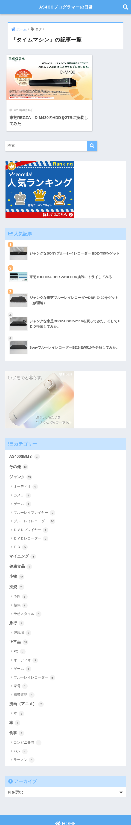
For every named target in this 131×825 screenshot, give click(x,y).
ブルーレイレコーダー (34, 503)
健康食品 (20, 549)
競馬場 (22, 615)
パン (21, 734)
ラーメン (24, 743)
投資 (16, 570)
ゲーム (22, 486)
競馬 (21, 588)
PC (20, 634)
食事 (16, 716)
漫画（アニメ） (26, 687)
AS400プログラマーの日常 (66, 7)
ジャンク (20, 459)
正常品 (18, 625)
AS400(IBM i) (24, 439)
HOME (65, 807)
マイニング (22, 538)
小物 (16, 559)
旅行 (16, 606)
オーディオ (26, 469)
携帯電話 (24, 677)
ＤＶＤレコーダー (31, 521)
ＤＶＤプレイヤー (31, 512)
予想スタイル (27, 596)
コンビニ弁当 (27, 726)
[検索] (92, 128)
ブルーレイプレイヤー (34, 495)
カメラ (22, 478)
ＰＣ (21, 529)
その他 (18, 449)
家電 (21, 669)
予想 (21, 579)
